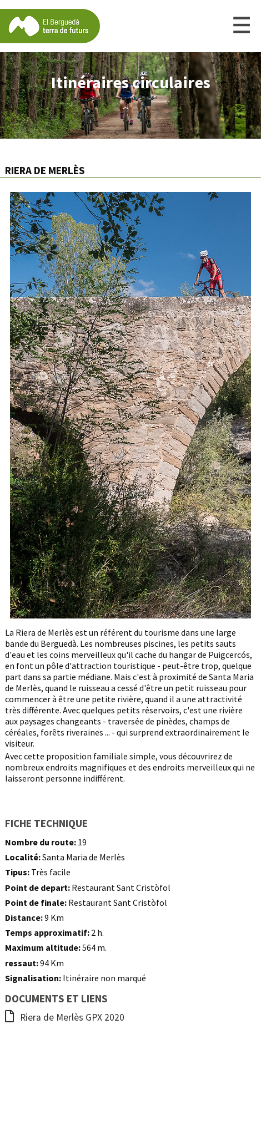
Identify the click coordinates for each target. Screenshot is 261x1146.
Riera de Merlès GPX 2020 (64, 1017)
